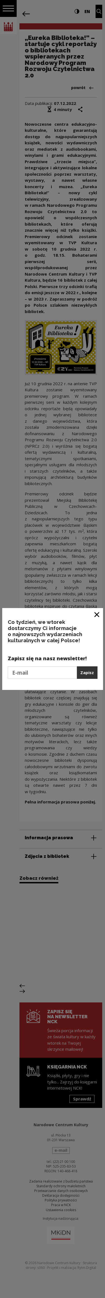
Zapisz (87, 672)
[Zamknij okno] (97, 614)
